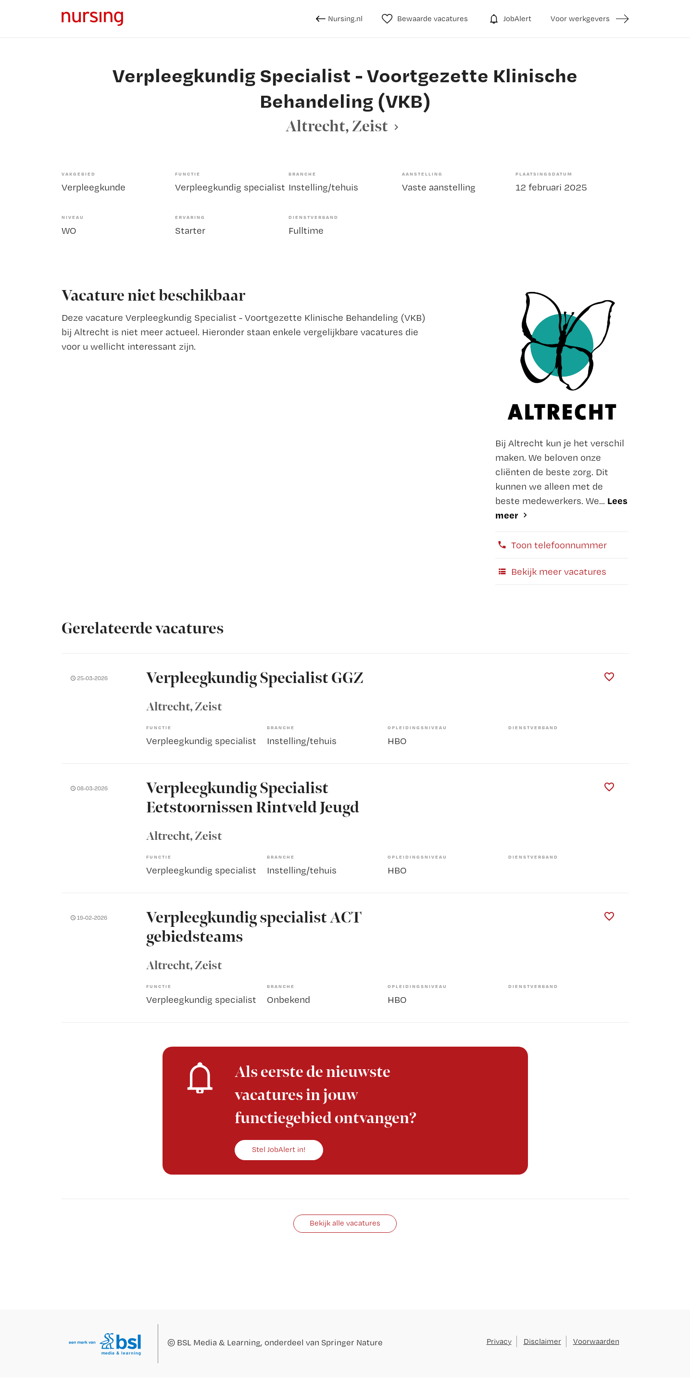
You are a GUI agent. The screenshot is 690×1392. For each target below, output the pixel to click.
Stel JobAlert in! (279, 1149)
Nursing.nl (339, 19)
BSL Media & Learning (219, 1342)
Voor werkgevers (580, 18)
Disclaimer (542, 1341)
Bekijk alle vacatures (345, 1222)
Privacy (499, 1341)
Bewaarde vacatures (425, 19)
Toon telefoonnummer (551, 545)
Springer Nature (352, 1342)
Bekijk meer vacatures (550, 571)
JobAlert (509, 19)
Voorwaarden (596, 1341)
